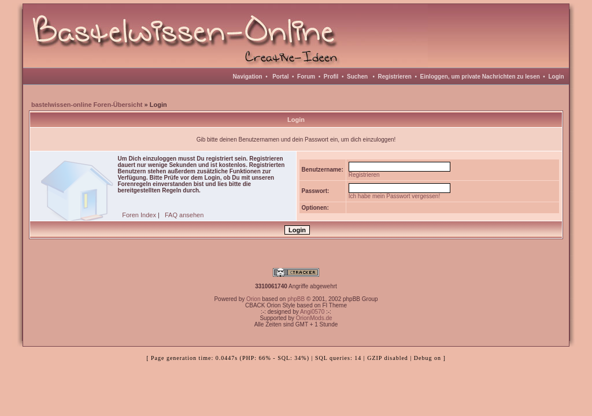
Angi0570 (312, 312)
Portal (280, 76)
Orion (253, 299)
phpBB (296, 299)
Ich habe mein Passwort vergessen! (394, 196)
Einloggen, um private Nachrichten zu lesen (480, 76)
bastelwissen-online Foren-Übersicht (87, 104)
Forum (306, 76)
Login (556, 76)
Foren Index (139, 214)
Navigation (247, 76)
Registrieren (395, 76)
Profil (331, 76)
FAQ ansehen (184, 214)
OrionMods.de (314, 318)
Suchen (357, 76)
